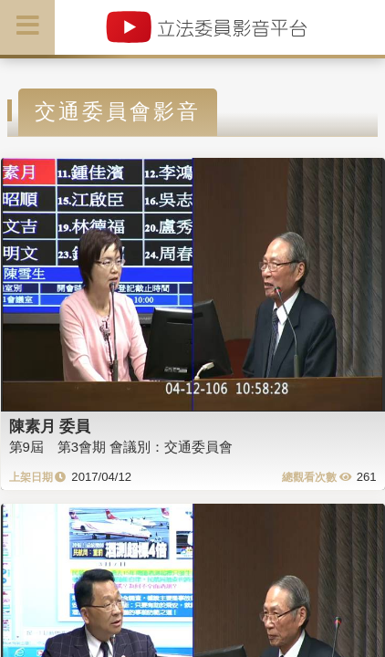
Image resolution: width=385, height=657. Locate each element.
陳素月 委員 (50, 426)
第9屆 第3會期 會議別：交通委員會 (121, 446)
